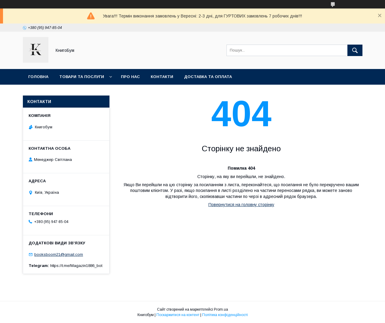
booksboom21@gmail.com (58, 254)
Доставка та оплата (208, 76)
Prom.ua (221, 309)
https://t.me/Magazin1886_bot (76, 265)
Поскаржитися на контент (177, 315)
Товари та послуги (81, 76)
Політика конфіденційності (225, 315)
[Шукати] (354, 50)
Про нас (130, 76)
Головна (38, 76)
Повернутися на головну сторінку (241, 204)
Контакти (162, 76)
